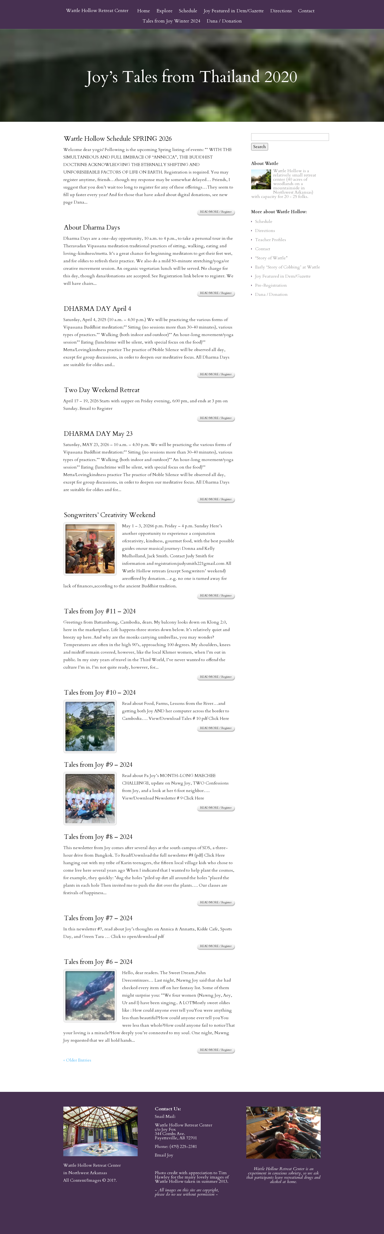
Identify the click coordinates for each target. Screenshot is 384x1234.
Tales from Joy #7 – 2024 (98, 918)
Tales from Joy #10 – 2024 (100, 692)
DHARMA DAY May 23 (98, 433)
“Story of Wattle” (271, 258)
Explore (164, 11)
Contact (306, 11)
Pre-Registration (271, 285)
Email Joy (164, 1155)
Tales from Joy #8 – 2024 (98, 837)
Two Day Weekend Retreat (102, 390)
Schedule (188, 11)
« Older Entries (77, 1060)
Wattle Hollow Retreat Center (97, 10)
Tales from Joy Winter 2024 (171, 21)
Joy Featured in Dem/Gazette (234, 11)
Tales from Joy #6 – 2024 (98, 961)
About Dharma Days (92, 227)
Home (143, 11)
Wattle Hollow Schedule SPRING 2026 (118, 138)
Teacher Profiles (270, 240)
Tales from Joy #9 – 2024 (98, 764)
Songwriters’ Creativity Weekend (109, 515)
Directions (281, 11)
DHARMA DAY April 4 (97, 308)
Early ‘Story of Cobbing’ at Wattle (287, 267)
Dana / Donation (224, 21)
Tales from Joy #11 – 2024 (100, 611)
